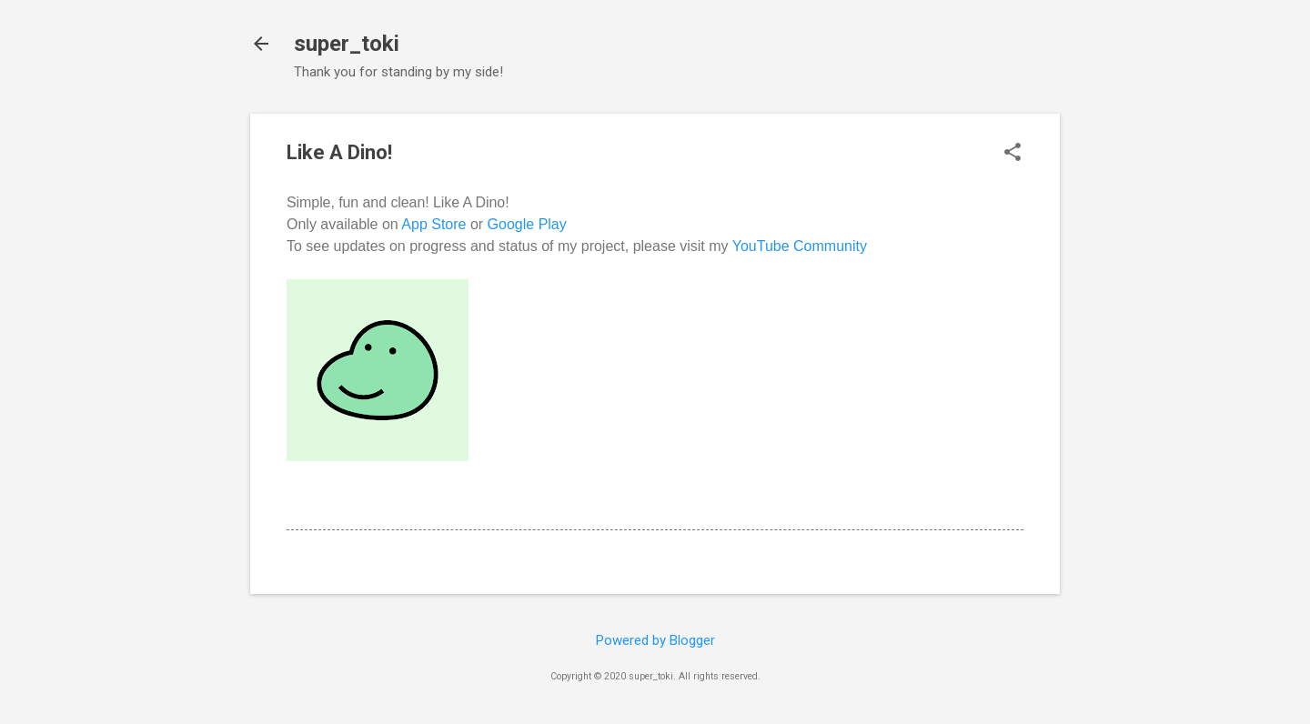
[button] (1012, 153)
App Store (433, 224)
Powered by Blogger (655, 640)
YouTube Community (799, 246)
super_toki (346, 43)
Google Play (527, 224)
